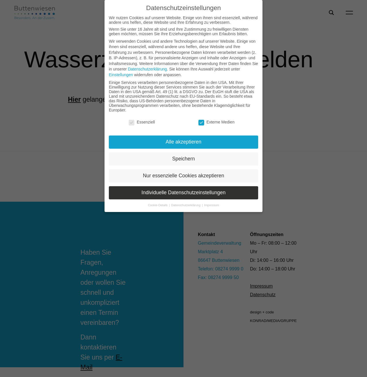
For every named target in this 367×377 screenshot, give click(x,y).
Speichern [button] (183, 159)
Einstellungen (121, 74)
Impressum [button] (211, 205)
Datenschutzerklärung (147, 69)
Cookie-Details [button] (158, 205)
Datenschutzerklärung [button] (186, 205)
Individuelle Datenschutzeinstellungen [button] (184, 192)
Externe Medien (216, 122)
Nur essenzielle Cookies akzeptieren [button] (183, 175)
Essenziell (142, 122)
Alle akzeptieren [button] (184, 142)
